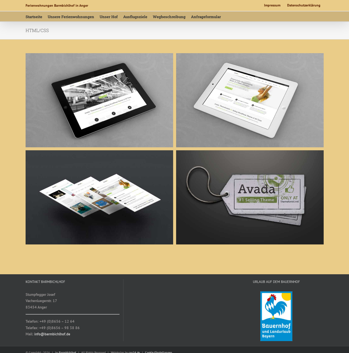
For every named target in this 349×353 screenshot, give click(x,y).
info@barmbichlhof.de (52, 334)
